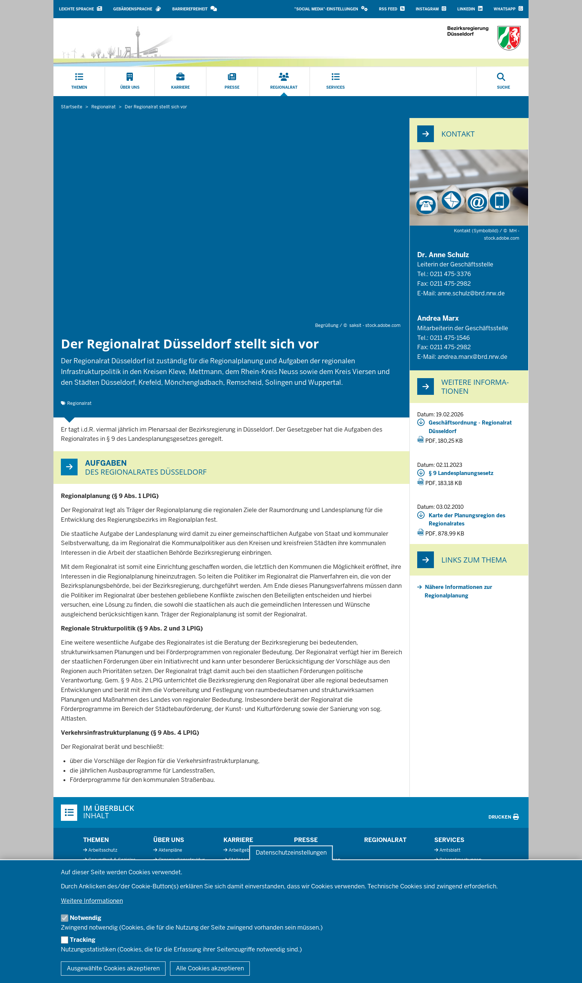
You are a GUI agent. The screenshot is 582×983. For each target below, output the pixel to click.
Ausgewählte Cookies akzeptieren (113, 968)
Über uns (168, 840)
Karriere (238, 840)
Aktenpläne (170, 850)
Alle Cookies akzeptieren (210, 968)
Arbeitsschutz (102, 850)
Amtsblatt (450, 850)
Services (449, 840)
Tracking (82, 940)
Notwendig (85, 918)
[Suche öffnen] (503, 81)
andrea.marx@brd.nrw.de (472, 357)
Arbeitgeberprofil (247, 850)
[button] (331, 9)
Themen (96, 840)
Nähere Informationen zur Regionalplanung (458, 591)
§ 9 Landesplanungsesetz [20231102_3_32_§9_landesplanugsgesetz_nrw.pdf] (461, 473)
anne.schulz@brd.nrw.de (471, 293)
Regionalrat (79, 403)
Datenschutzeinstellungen (291, 853)
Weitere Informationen (92, 901)
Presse (306, 840)
